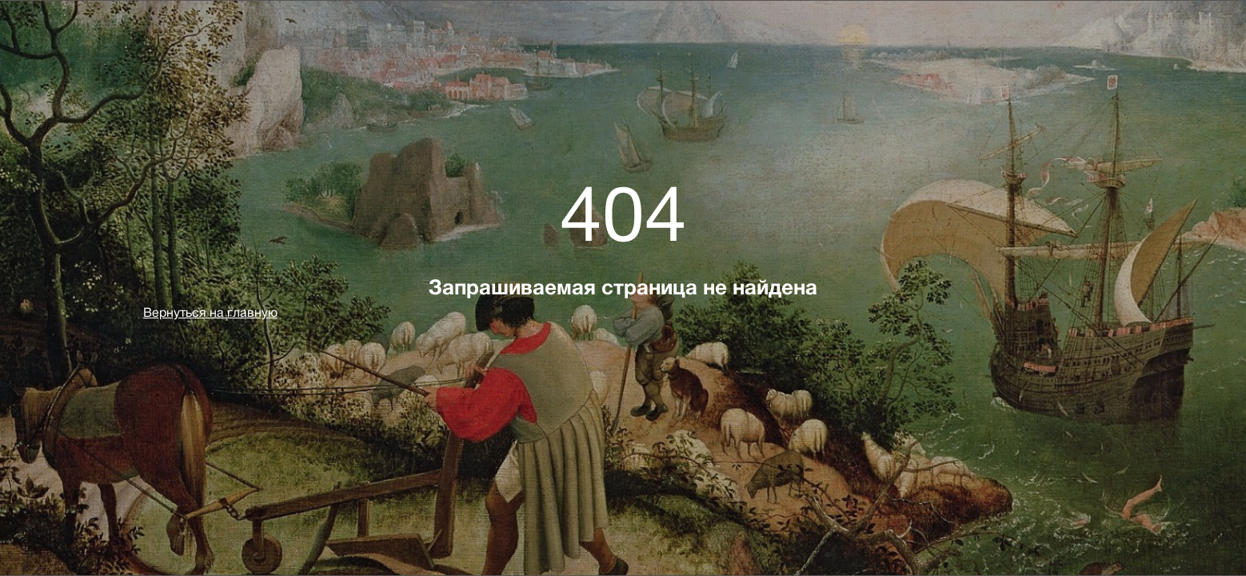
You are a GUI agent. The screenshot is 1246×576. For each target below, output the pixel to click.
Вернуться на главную (210, 312)
